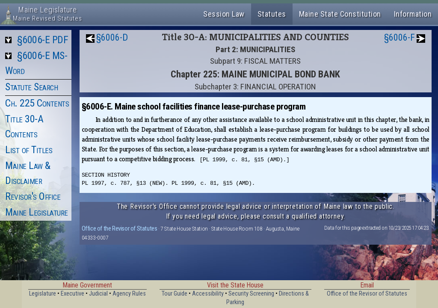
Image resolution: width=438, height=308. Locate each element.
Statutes (271, 13)
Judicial (98, 293)
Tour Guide (174, 293)
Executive (72, 293)
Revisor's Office (32, 196)
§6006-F (399, 37)
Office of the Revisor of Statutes (119, 228)
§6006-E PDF (42, 40)
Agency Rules (129, 293)
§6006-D (112, 37)
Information (413, 13)
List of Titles (28, 150)
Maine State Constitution (340, 13)
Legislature (42, 293)
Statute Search (31, 87)
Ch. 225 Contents (37, 103)
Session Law (224, 13)
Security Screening (251, 293)
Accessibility (208, 293)
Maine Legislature (36, 212)
